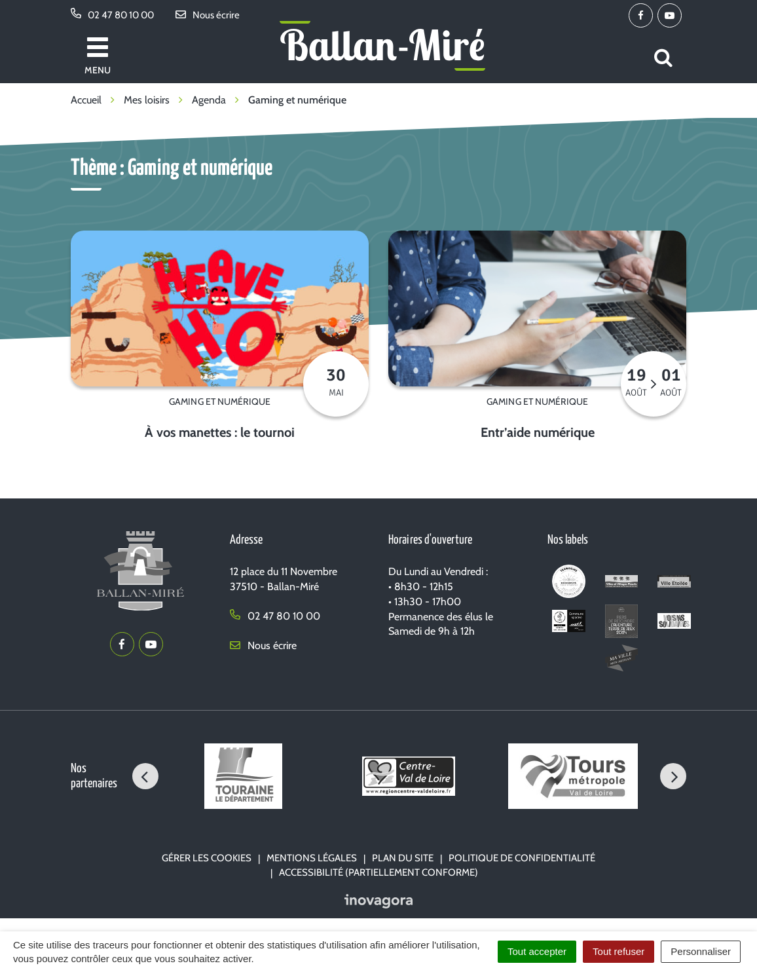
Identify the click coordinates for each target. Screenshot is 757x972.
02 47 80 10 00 (275, 616)
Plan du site (403, 858)
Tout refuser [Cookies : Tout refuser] (618, 951)
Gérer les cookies (206, 858)
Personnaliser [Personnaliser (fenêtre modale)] (701, 951)
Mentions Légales (312, 858)
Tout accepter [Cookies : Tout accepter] (537, 951)
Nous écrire (263, 645)
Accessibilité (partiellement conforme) (378, 872)
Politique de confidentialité (522, 858)
